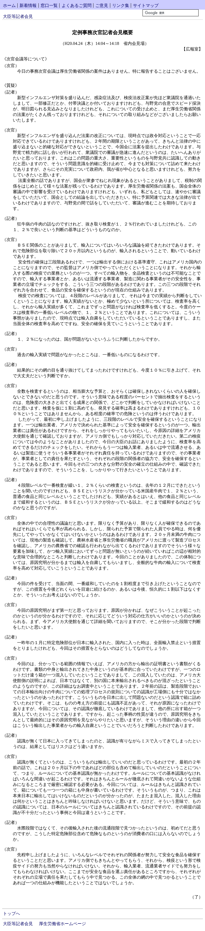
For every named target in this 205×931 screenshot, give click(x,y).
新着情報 (28, 5)
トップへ (11, 913)
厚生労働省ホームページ (62, 923)
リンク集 (120, 5)
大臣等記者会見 (18, 16)
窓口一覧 (49, 5)
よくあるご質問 (77, 5)
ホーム (9, 5)
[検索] (170, 13)
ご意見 (101, 5)
